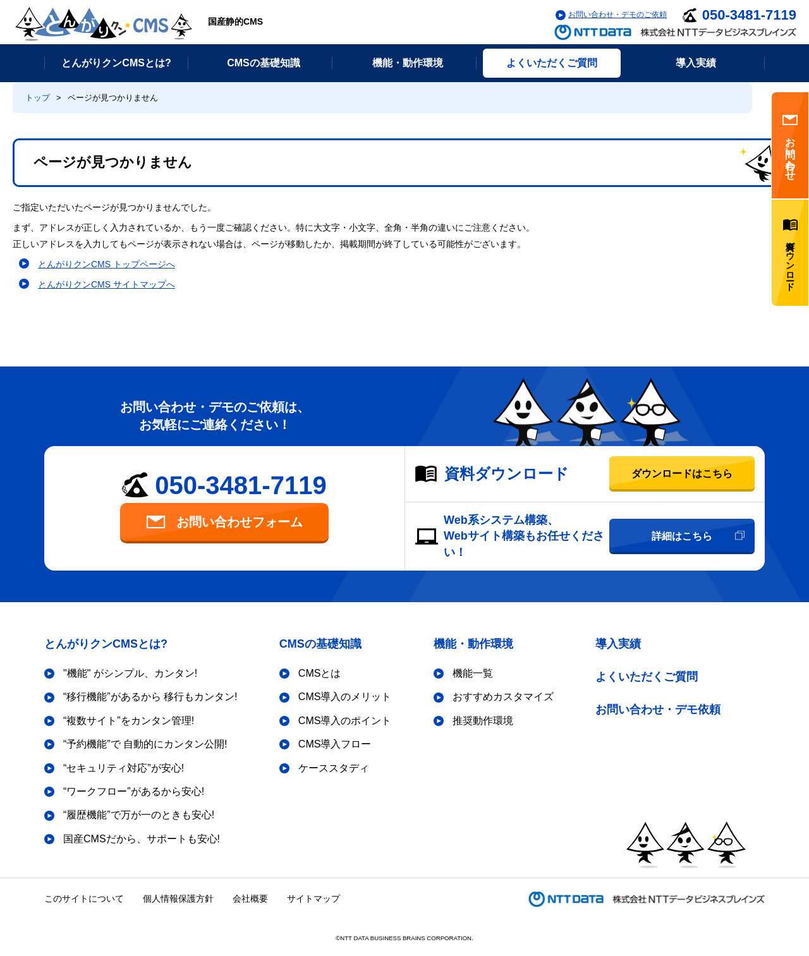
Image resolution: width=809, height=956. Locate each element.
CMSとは (319, 673)
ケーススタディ (333, 768)
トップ (37, 97)
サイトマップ (313, 898)
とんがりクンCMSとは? (105, 644)
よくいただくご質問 (646, 676)
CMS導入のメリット (345, 696)
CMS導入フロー (335, 744)
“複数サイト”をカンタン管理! (128, 720)
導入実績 (618, 644)
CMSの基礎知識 (320, 644)
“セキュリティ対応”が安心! (123, 768)
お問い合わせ (790, 145)
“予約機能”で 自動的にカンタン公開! (145, 744)
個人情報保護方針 (178, 898)
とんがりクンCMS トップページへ (106, 264)
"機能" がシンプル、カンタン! (130, 673)
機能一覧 (473, 673)
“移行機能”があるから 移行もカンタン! (150, 696)
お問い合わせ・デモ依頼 (658, 709)
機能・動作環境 (473, 644)
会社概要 (250, 898)
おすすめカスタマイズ (503, 696)
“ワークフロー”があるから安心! (133, 791)
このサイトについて (84, 898)
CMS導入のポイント (345, 720)
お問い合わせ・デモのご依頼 (617, 14)
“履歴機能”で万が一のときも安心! (138, 814)
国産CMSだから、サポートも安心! (141, 838)
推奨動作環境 (483, 720)
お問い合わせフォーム (225, 522)
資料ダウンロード (790, 252)
